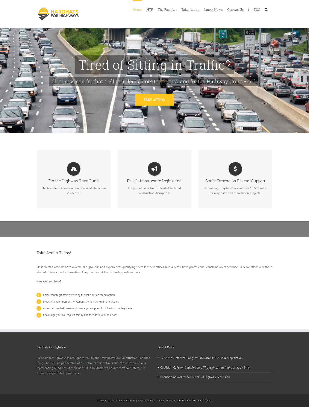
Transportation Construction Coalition (191, 400)
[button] (266, 9)
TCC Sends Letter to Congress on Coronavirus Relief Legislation (201, 358)
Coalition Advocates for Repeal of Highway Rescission (195, 377)
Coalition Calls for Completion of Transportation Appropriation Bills (205, 367)
